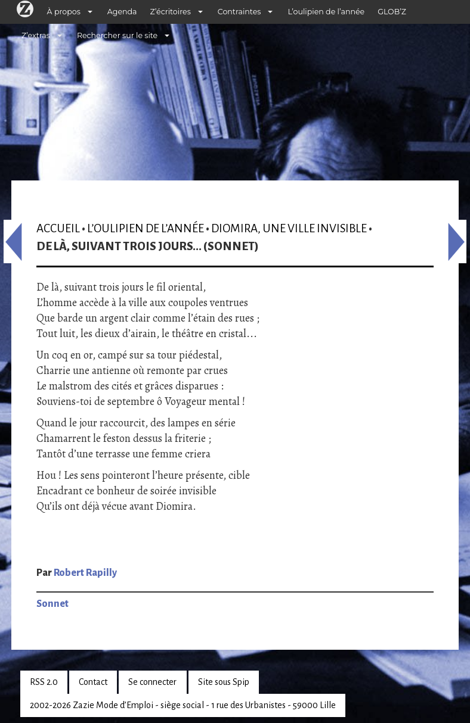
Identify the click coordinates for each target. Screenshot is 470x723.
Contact (93, 682)
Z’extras (35, 35)
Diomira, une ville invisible (289, 228)
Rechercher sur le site (117, 35)
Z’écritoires (170, 11)
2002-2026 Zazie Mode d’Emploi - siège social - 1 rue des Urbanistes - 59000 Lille (183, 705)
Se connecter (152, 682)
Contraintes (239, 11)
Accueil (58, 228)
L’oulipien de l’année (325, 11)
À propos (64, 11)
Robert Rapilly (85, 573)
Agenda (122, 11)
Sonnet (52, 604)
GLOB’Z (392, 11)
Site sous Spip (223, 682)
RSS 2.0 (44, 682)
